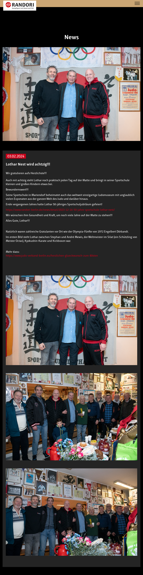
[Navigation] (137, 3)
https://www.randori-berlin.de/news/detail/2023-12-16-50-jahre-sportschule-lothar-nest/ (60, 209)
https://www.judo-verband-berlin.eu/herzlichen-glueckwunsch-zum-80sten (52, 255)
